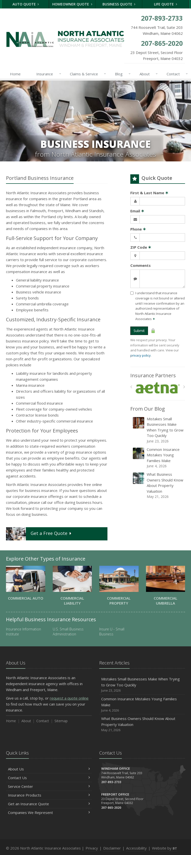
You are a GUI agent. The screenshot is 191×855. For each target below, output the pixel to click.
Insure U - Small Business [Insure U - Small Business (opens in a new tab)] (111, 631)
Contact (176, 74)
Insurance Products (49, 795)
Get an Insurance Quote (49, 803)
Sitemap (61, 720)
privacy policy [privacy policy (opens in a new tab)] (140, 355)
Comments (140, 265)
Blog (122, 74)
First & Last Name (149, 192)
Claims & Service (87, 74)
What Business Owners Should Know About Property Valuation (158, 485)
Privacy (92, 848)
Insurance (47, 74)
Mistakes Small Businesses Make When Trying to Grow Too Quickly (158, 430)
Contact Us (49, 777)
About (148, 74)
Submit (139, 330)
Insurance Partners (153, 375)
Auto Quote (25, 4)
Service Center (49, 786)
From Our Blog (147, 408)
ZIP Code (140, 247)
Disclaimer (112, 848)
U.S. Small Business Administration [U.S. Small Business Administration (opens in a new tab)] (68, 631)
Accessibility (136, 848)
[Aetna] (158, 388)
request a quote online (69, 698)
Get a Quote (39, 533)
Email (137, 210)
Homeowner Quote (72, 4)
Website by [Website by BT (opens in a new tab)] (164, 848)
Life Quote (165, 4)
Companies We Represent (49, 812)
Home (15, 73)
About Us (49, 768)
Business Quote (119, 4)
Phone (138, 229)
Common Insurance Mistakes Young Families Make (158, 458)
